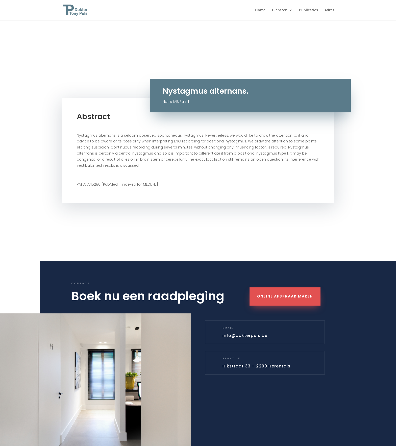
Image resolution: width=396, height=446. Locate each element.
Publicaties (308, 10)
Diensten (279, 10)
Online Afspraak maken (285, 296)
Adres (329, 10)
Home (260, 10)
